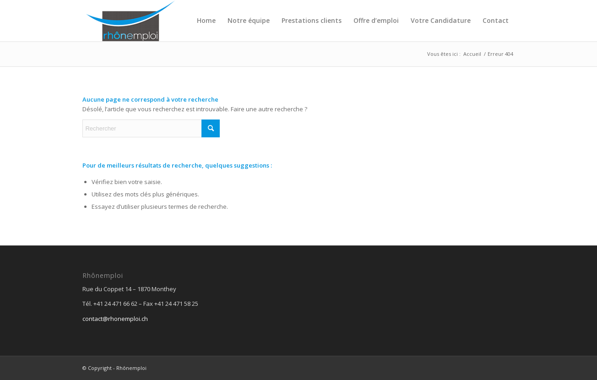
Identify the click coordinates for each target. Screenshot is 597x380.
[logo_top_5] (130, 20)
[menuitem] (206, 20)
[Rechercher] (151, 128)
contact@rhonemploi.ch (115, 319)
